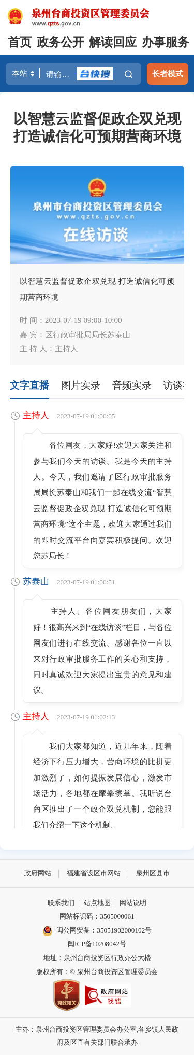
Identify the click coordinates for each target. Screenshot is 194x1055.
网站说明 (133, 903)
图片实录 (80, 385)
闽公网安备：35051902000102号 (97, 931)
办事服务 (165, 42)
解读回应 (113, 42)
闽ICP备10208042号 (97, 944)
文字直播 (29, 385)
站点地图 (97, 903)
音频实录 (132, 385)
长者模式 (167, 73)
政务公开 (60, 42)
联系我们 (61, 903)
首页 (20, 42)
